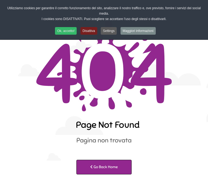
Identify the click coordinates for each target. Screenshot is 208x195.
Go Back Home (104, 167)
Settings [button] (109, 31)
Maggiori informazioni (138, 31)
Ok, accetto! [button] (65, 31)
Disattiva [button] (89, 31)
